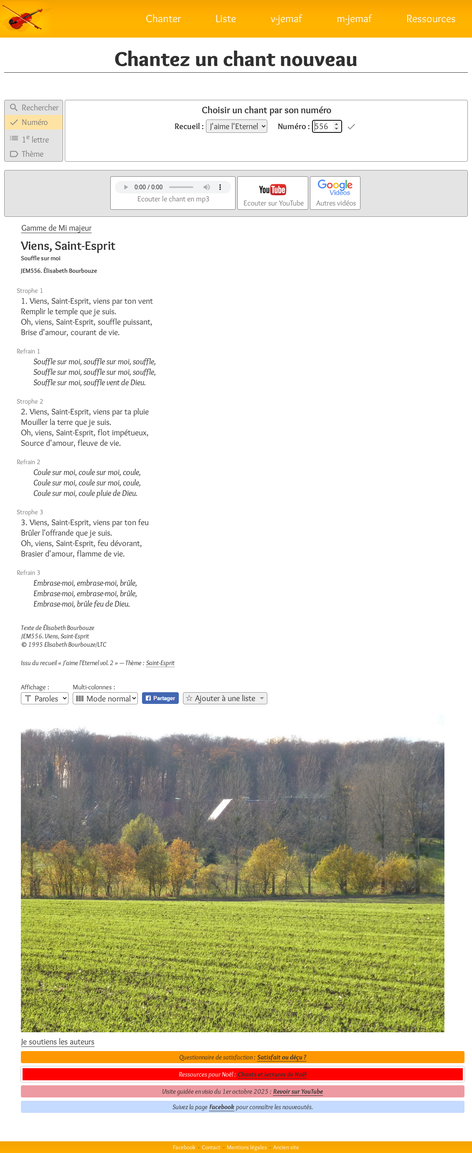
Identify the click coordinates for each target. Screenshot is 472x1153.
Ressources (431, 18)
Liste (226, 18)
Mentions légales (247, 1147)
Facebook (221, 1107)
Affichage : (35, 687)
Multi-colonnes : (94, 687)
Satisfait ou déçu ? (281, 1057)
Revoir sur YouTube (298, 1091)
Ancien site (286, 1147)
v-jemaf (286, 18)
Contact (211, 1147)
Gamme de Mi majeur (56, 228)
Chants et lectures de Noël (272, 1074)
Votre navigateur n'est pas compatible (173, 187)
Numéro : (294, 126)
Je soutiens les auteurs (57, 1041)
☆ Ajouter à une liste (220, 698)
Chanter (163, 18)
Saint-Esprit (160, 663)
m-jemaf (354, 18)
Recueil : (189, 126)
